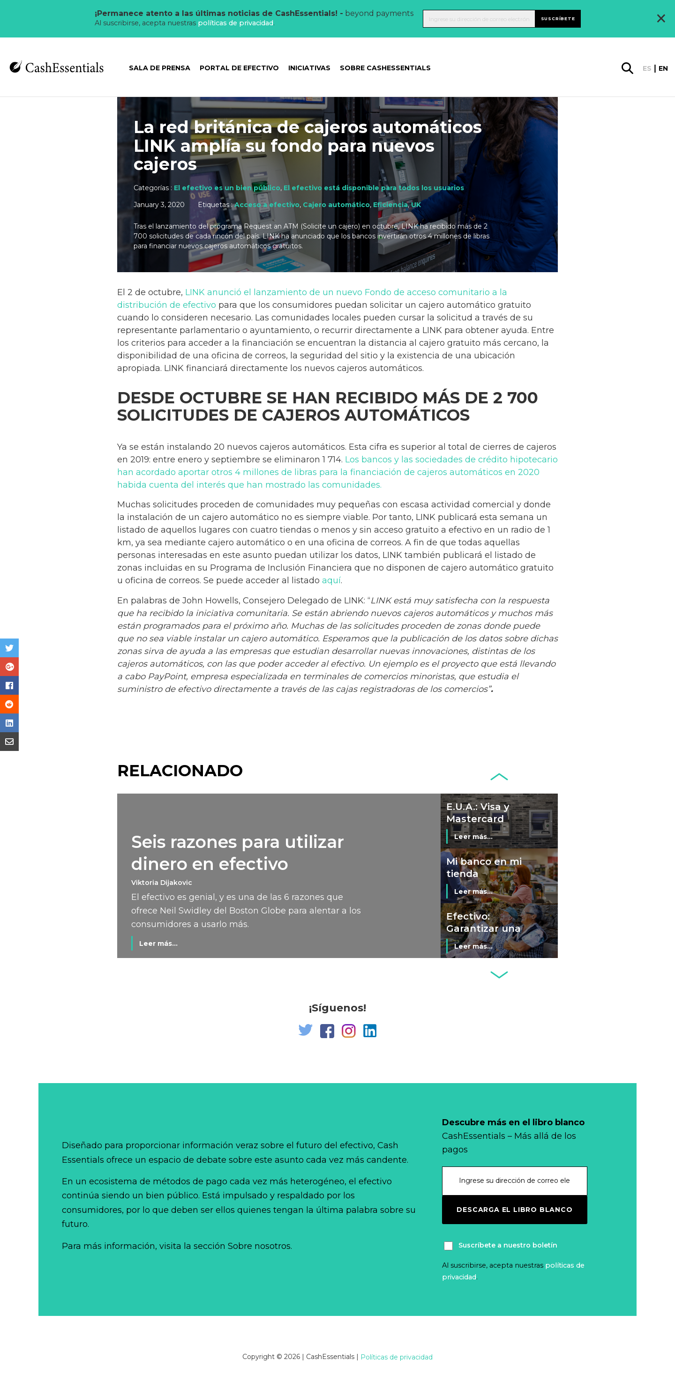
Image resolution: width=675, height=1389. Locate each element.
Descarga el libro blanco (514, 1209)
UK (416, 205)
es (647, 68)
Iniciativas (309, 68)
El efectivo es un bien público (227, 188)
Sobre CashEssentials (385, 68)
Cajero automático (336, 205)
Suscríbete (558, 18)
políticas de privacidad (235, 23)
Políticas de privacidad (396, 1357)
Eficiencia (390, 205)
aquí (331, 580)
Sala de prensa (159, 68)
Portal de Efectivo (239, 68)
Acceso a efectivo (267, 205)
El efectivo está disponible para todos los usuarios (374, 188)
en (663, 68)
